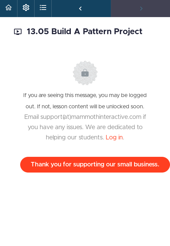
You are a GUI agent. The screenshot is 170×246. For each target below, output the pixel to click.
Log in (114, 138)
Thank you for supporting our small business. (95, 165)
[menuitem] (25, 8)
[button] (8, 8)
